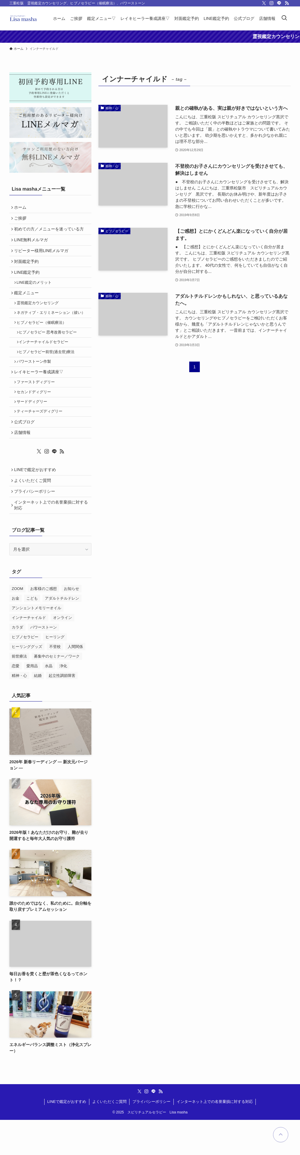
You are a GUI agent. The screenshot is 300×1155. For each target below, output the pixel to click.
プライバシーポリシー (36, 524)
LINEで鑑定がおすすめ (36, 500)
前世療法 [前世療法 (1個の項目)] (19, 691)
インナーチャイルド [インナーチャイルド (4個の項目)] (29, 652)
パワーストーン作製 (36, 381)
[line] (279, 3)
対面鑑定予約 (28, 268)
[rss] (287, 3)
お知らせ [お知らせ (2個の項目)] (71, 623)
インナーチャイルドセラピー (46, 359)
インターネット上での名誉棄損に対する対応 (50, 539)
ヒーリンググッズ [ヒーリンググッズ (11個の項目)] (27, 681)
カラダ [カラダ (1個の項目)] (17, 662)
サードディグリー (34, 427)
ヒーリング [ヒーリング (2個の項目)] (54, 672)
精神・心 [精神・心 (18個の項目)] (19, 710)
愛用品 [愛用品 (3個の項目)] (32, 701)
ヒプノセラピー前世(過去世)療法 (49, 371)
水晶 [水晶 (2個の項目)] (48, 701)
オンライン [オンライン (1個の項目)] (62, 652)
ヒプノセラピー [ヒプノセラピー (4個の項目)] (25, 672)
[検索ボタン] (284, 18)
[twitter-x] (264, 3)
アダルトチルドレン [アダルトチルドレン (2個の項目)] (62, 633)
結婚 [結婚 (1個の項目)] (38, 710)
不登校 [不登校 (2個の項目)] (55, 681)
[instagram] (271, 3)
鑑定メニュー (28, 304)
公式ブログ (26, 449)
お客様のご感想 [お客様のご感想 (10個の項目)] (43, 623)
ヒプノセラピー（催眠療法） (43, 338)
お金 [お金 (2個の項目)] (15, 633)
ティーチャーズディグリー (41, 438)
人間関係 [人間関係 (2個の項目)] (75, 681)
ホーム (22, 208)
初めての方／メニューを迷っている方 (50, 232)
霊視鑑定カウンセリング (40, 316)
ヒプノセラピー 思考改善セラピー (50, 349)
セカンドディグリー (36, 416)
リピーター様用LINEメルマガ (43, 256)
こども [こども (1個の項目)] (32, 633)
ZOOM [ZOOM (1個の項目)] (17, 623)
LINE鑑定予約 (28, 281)
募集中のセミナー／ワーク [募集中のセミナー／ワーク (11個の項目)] (57, 691)
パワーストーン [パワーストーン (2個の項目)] (43, 662)
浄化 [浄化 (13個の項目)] (63, 701)
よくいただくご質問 (34, 512)
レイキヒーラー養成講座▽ (40, 393)
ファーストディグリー (38, 405)
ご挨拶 (22, 220)
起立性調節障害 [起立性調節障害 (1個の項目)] (62, 710)
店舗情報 (24, 461)
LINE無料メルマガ (32, 244)
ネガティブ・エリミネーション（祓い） (53, 327)
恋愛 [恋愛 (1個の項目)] (15, 701)
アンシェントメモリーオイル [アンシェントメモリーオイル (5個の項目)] (36, 643)
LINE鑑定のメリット (36, 292)
